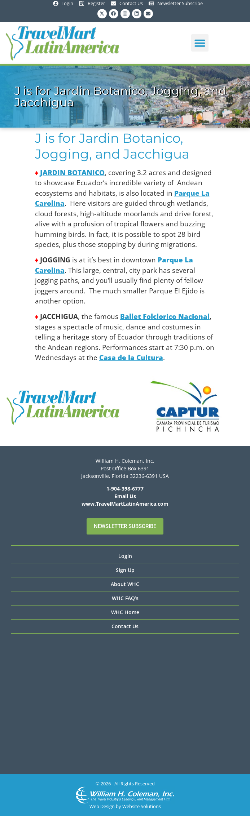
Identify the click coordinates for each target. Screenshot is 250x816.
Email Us (125, 496)
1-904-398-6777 (125, 488)
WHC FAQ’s (125, 598)
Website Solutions (141, 806)
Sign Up (125, 570)
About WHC (125, 584)
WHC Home (125, 612)
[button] (200, 43)
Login (125, 556)
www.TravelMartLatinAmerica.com (125, 503)
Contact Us (125, 626)
